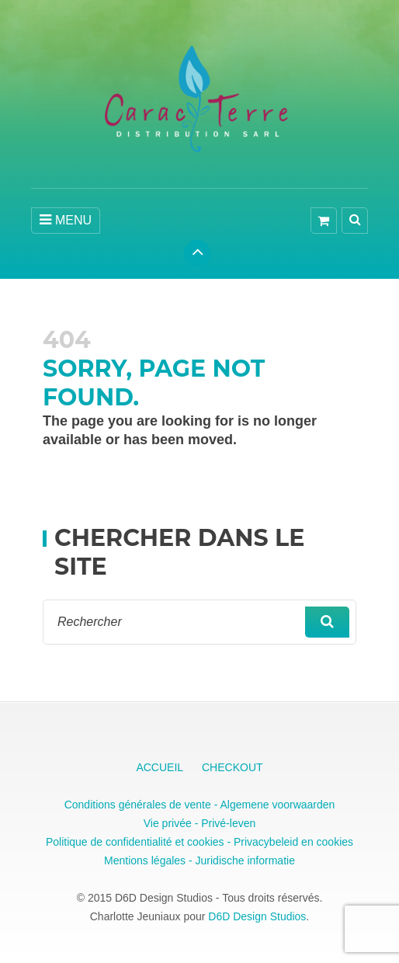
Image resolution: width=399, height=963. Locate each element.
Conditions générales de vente (137, 804)
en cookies (325, 842)
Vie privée (168, 823)
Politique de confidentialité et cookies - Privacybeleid (172, 842)
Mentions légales (145, 860)
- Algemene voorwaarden (273, 804)
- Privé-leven (223, 823)
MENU (66, 220)
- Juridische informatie (240, 860)
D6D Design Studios (257, 916)
